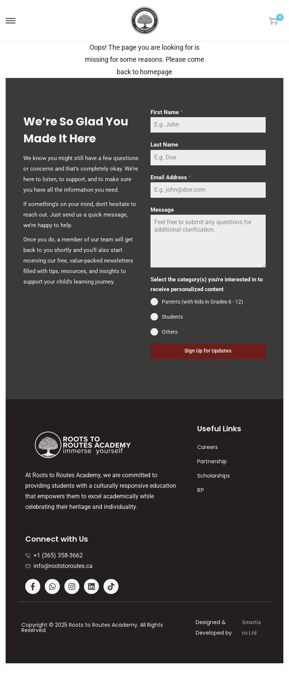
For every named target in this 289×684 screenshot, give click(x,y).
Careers (207, 447)
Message (162, 209)
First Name (167, 112)
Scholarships (213, 475)
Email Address (171, 177)
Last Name (164, 144)
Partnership (212, 461)
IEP (200, 490)
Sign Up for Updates (207, 351)
